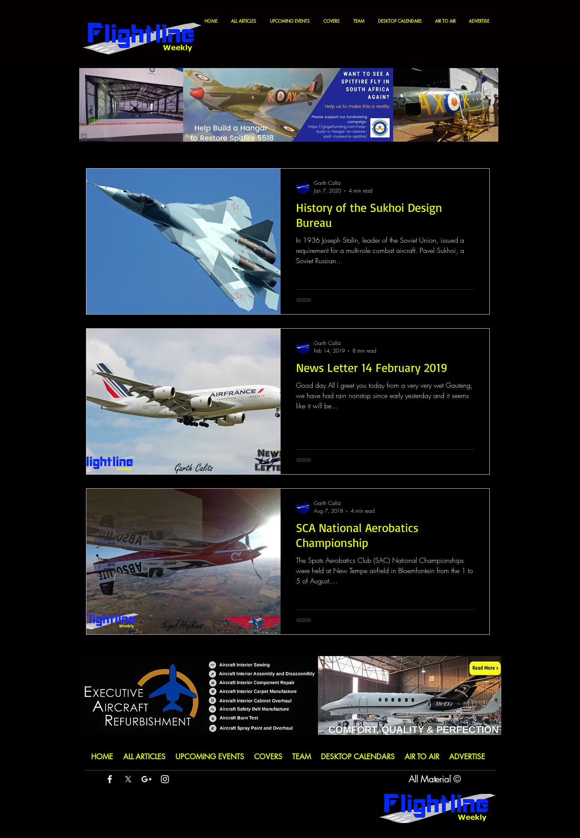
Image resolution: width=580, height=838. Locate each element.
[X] (128, 779)
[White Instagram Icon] (165, 779)
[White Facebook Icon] (109, 779)
